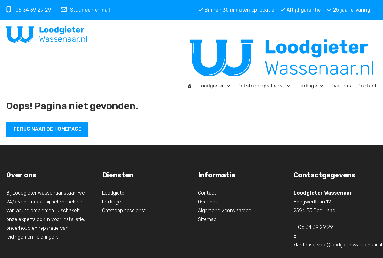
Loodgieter (214, 86)
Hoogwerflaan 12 (312, 202)
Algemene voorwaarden (224, 210)
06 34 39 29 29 (28, 9)
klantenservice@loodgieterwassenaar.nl (337, 245)
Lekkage (311, 86)
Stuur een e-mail (85, 10)
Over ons (340, 86)
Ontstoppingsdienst (264, 86)
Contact (367, 86)
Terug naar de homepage (47, 129)
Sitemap (207, 219)
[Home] (189, 86)
